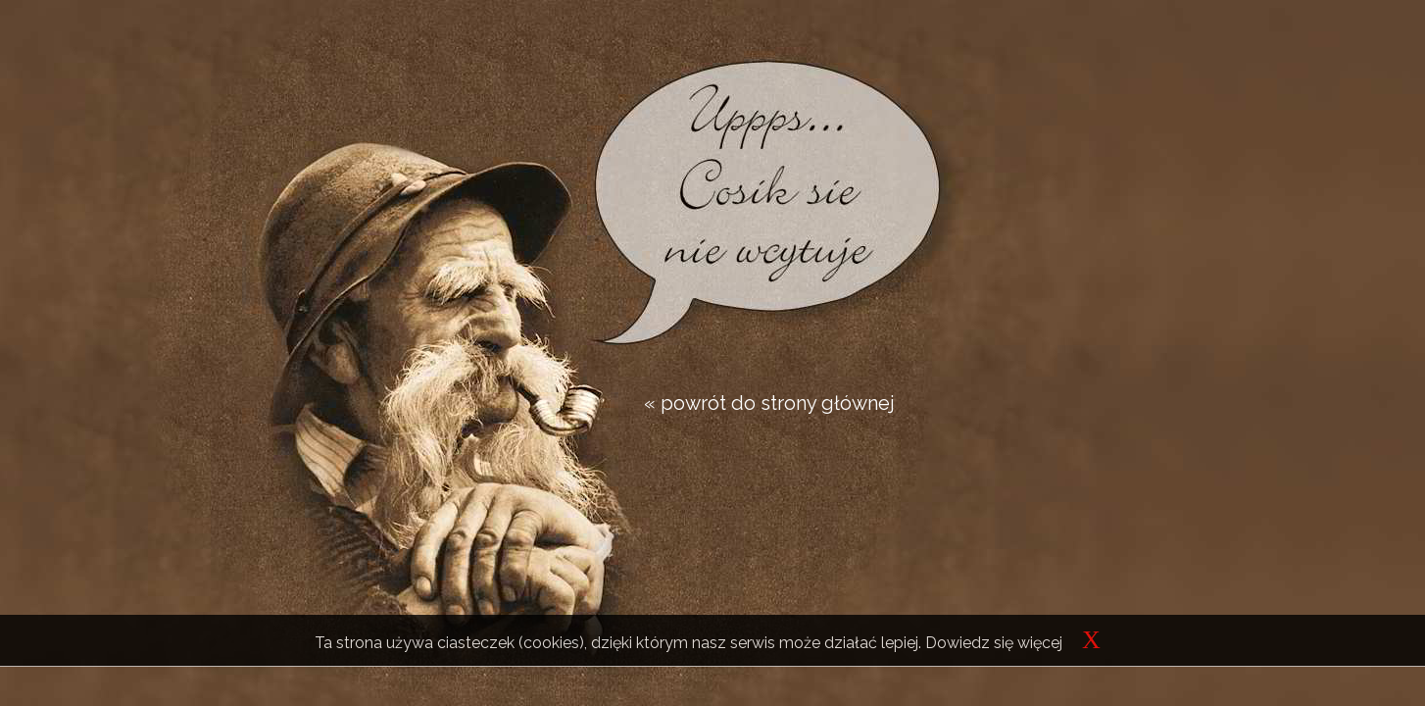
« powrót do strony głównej (769, 403)
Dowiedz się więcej (993, 642)
